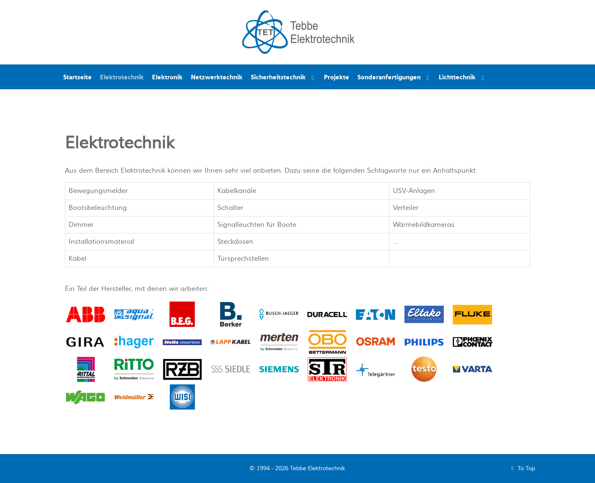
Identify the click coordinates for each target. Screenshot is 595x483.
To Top (522, 468)
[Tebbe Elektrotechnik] (298, 31)
